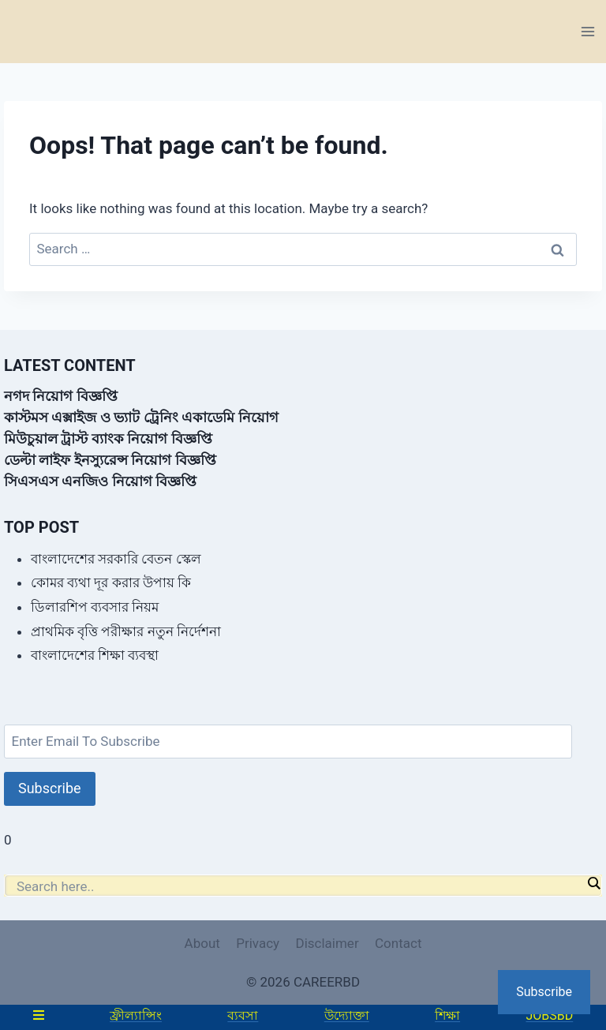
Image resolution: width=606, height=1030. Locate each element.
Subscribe (49, 788)
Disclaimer (326, 943)
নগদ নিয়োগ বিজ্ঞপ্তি (61, 396)
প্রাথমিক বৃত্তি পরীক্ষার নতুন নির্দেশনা (126, 631)
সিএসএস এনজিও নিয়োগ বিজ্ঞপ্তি (100, 481)
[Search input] (299, 886)
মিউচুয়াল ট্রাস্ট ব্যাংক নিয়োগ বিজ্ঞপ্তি (108, 438)
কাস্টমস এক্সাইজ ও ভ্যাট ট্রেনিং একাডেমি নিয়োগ (141, 417)
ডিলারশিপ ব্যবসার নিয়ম (95, 607)
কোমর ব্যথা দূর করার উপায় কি (111, 582)
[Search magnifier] (593, 883)
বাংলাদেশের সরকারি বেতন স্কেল (116, 559)
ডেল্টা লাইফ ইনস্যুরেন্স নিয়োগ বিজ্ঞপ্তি (110, 459)
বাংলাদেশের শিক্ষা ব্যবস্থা (95, 655)
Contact (398, 943)
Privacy (257, 943)
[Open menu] (587, 31)
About (202, 943)
